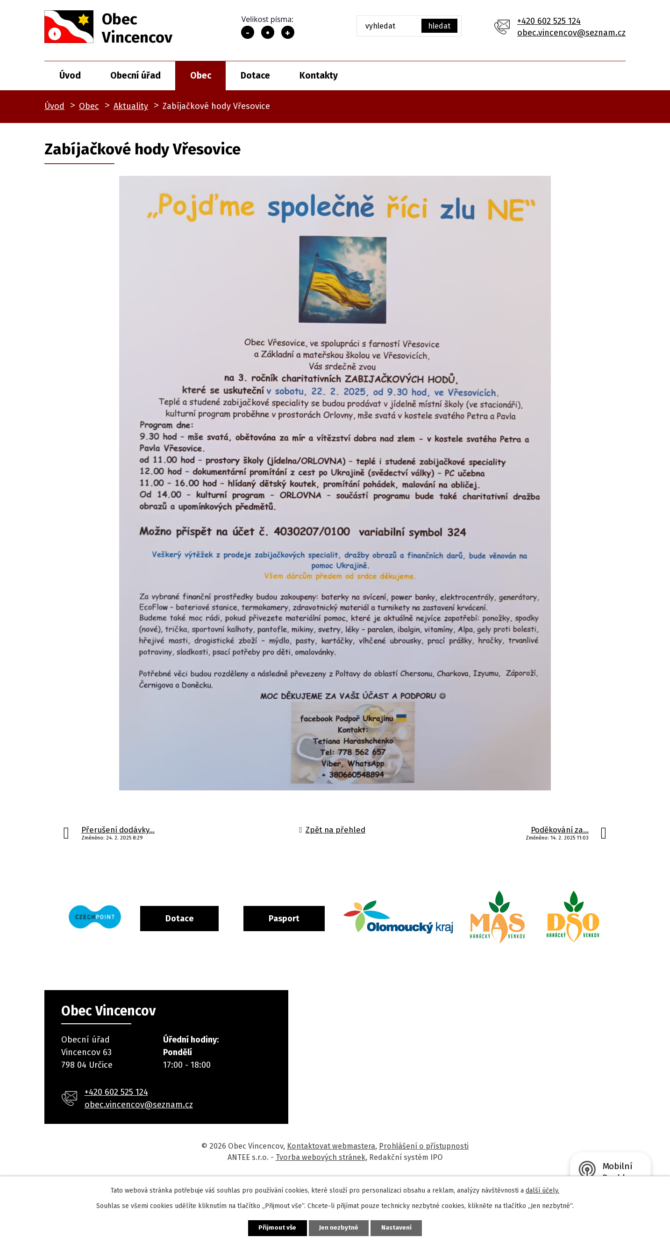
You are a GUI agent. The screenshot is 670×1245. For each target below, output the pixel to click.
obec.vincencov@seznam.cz (571, 33)
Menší (247, 32)
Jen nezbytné (339, 1227)
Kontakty (318, 75)
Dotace (255, 75)
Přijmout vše (271, 1227)
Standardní (267, 32)
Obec (200, 75)
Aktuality (131, 106)
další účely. (542, 1190)
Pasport (322, 917)
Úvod (70, 75)
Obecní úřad (135, 75)
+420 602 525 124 (549, 21)
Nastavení (402, 1227)
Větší (287, 32)
